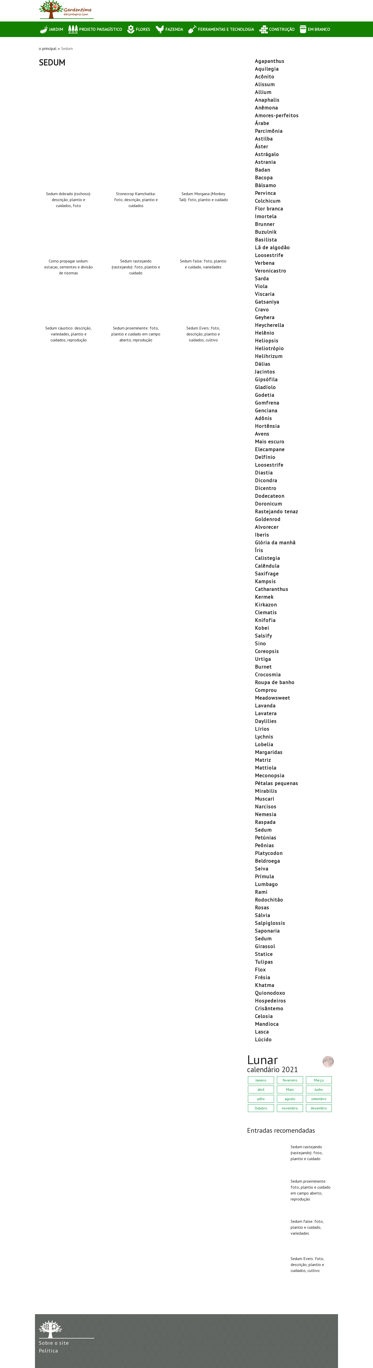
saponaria (267, 930)
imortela (266, 216)
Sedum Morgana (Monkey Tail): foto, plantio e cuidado (203, 196)
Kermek (264, 597)
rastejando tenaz (276, 511)
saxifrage (267, 573)
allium (263, 92)
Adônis (263, 418)
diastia (264, 472)
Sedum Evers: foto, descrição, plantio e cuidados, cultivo (203, 333)
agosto (290, 1098)
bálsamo (265, 185)
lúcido (263, 1039)
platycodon (269, 853)
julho (261, 1098)
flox (260, 969)
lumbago (266, 884)
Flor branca (269, 208)
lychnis (264, 736)
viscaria (265, 294)
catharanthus (271, 589)
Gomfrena (267, 402)
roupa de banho (275, 682)
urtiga (263, 659)
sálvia (262, 915)
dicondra (266, 480)
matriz (263, 760)
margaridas (269, 752)
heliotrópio (269, 348)
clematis (266, 612)
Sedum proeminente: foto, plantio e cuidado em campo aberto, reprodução (135, 333)
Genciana (266, 410)
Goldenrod (268, 519)
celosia (264, 1016)
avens (262, 433)
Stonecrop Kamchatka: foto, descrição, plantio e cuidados (136, 199)
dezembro (319, 1108)
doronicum (268, 503)
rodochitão (269, 899)
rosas (262, 907)
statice (264, 954)
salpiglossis (270, 923)
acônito (264, 76)
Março (319, 1080)
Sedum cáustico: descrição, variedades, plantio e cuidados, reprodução (68, 333)
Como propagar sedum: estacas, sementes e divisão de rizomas (68, 266)
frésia (262, 977)
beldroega (267, 861)
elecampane (270, 449)
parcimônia (269, 131)
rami (261, 892)
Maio (290, 1089)
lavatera (266, 713)
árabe (262, 123)
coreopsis (267, 651)
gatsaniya (267, 301)
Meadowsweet (272, 697)
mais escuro (269, 441)
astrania (265, 162)
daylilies (266, 721)
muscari (264, 798)
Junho (318, 1089)
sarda (262, 278)
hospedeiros (270, 1000)
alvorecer (266, 527)
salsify (263, 635)
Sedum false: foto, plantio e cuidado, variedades (203, 263)
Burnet (263, 666)
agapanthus (269, 61)
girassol (265, 946)
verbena (265, 263)
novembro (290, 1108)
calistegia (267, 558)
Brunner (265, 224)
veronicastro (270, 270)
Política (48, 1350)
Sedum (263, 829)
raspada (265, 822)
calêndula (267, 565)
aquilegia (267, 68)
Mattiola (265, 767)
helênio (264, 333)
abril (260, 1089)
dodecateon (269, 496)
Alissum (265, 84)
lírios (262, 729)
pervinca (265, 193)
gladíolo (265, 387)
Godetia (264, 395)
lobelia (264, 744)
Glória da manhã (275, 542)
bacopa (264, 177)
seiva (261, 868)
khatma (264, 985)
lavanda (265, 705)
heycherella (269, 325)
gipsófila (266, 379)
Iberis (262, 534)
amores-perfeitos (277, 115)
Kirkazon (266, 604)
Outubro (261, 1108)
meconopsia (269, 775)
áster (261, 146)
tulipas (264, 962)
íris (259, 550)
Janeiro (260, 1080)
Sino (260, 643)
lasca (262, 1031)
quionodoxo (270, 993)
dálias (262, 364)
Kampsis (265, 581)
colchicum (268, 200)
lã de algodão (272, 247)
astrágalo (267, 154)
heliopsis (266, 340)
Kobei (262, 628)
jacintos (265, 371)
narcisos (265, 806)
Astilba (264, 138)
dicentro (265, 488)
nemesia (265, 814)
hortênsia (267, 426)
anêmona (266, 107)
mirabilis (266, 791)
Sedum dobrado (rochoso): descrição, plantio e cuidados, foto (68, 199)
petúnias (265, 837)
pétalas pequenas (276, 783)
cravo (262, 309)
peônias (264, 845)
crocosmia (268, 674)
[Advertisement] (136, 106)
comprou (266, 690)
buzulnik (266, 232)
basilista (266, 239)
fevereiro (290, 1080)
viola (261, 286)
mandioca (267, 1024)
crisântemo (269, 1008)
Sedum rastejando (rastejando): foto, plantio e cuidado (136, 266)
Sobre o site (54, 1343)
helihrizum (269, 356)
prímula (264, 876)
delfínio (265, 457)
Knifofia (265, 620)
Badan (262, 169)
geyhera (265, 317)
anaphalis (267, 100)
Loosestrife (269, 255)
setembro (318, 1098)
